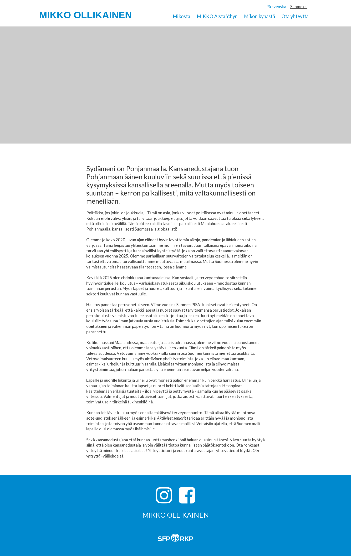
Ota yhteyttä (295, 16)
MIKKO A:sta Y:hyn (217, 16)
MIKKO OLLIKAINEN (85, 15)
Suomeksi (298, 6)
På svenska (276, 6)
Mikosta (181, 16)
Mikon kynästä (259, 16)
